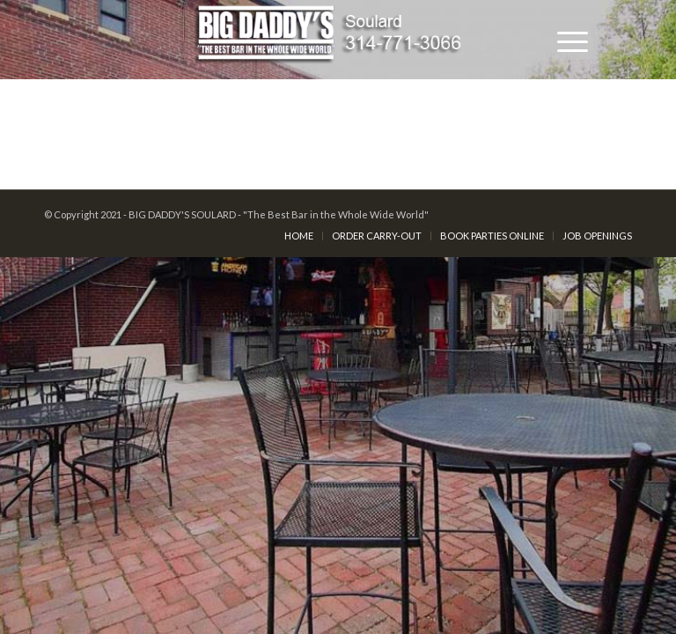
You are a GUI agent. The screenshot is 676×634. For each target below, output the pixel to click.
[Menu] (564, 39)
